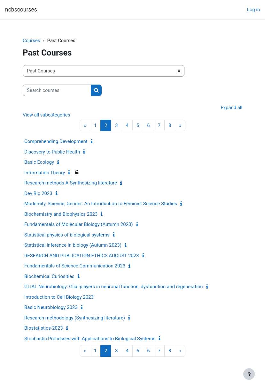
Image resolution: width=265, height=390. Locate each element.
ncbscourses (21, 9)
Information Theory (44, 173)
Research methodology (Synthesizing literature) (74, 318)
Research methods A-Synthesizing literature (70, 183)
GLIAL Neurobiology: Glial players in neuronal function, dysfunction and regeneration (113, 286)
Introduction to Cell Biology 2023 (59, 297)
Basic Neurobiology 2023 (51, 307)
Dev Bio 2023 (38, 193)
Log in (253, 9)
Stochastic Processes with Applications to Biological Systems (89, 338)
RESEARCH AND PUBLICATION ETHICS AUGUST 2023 (81, 256)
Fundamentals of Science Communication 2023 (74, 266)
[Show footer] (249, 374)
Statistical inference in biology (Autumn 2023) (72, 245)
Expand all (231, 107)
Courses (31, 40)
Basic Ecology (39, 162)
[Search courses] (57, 90)
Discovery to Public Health (52, 152)
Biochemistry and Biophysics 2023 (60, 214)
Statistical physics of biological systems (67, 235)
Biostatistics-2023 (43, 328)
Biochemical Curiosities (49, 276)
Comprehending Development (56, 141)
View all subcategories (46, 115)
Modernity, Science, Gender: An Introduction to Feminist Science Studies (100, 203)
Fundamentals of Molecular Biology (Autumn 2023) (78, 224)
